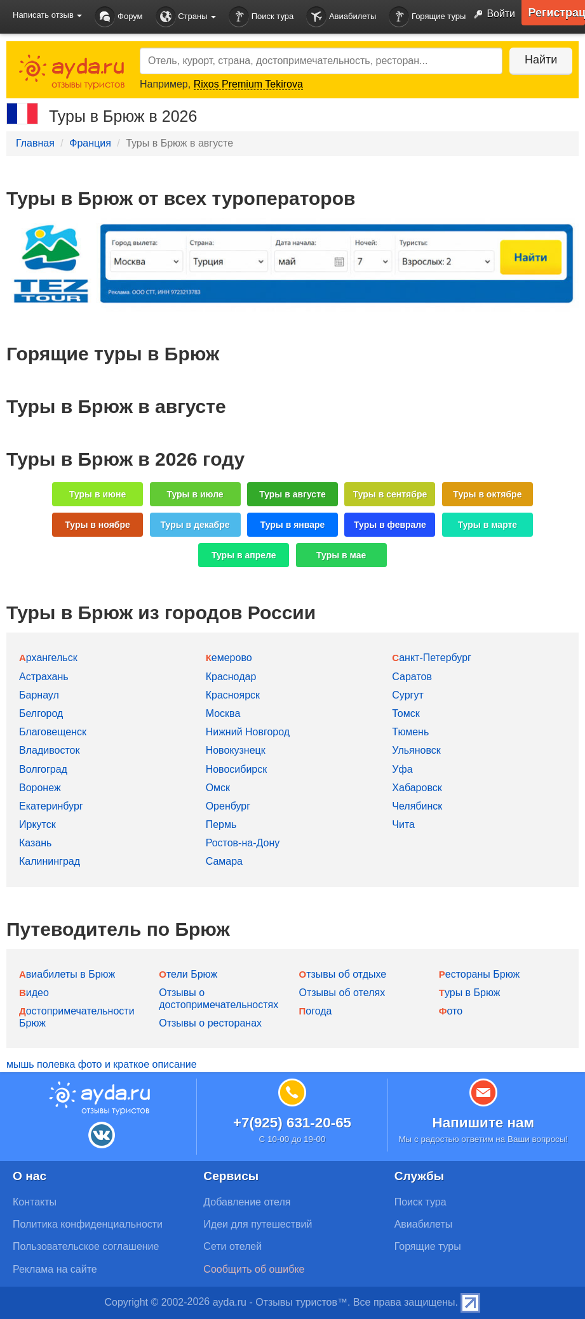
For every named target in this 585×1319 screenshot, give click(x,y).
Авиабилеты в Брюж (67, 974)
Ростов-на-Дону (243, 842)
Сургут (407, 695)
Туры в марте (487, 525)
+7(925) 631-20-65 (292, 1123)
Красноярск (233, 695)
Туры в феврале (390, 525)
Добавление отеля (246, 1202)
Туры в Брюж (470, 992)
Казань (35, 842)
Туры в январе (292, 525)
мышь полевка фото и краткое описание (101, 1064)
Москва (223, 713)
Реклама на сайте (55, 1269)
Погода (315, 1011)
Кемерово (229, 657)
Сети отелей (232, 1246)
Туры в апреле (244, 555)
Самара (224, 861)
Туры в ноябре (97, 525)
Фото (450, 1011)
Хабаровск (416, 787)
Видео (34, 992)
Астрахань (44, 676)
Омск (218, 787)
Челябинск (417, 806)
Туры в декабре (195, 525)
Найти (540, 59)
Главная (35, 143)
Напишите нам (484, 1123)
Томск (405, 713)
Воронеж (40, 787)
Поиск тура (261, 16)
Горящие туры (427, 16)
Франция (90, 143)
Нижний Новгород (248, 731)
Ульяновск (416, 750)
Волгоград (43, 769)
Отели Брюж (188, 974)
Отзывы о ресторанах (210, 1023)
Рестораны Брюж (479, 974)
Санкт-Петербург (431, 657)
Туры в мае (341, 555)
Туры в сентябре (390, 494)
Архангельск (48, 657)
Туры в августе (292, 494)
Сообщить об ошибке (253, 1269)
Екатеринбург (51, 806)
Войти (491, 14)
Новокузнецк (236, 750)
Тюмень (410, 731)
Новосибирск (236, 769)
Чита (403, 824)
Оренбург (228, 806)
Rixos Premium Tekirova (248, 84)
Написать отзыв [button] (47, 15)
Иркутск (37, 824)
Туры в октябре (487, 494)
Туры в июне (97, 494)
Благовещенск (52, 731)
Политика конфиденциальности (88, 1224)
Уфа (402, 769)
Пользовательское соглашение (86, 1246)
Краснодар (231, 676)
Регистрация (556, 12)
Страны (186, 16)
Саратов (412, 676)
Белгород (41, 713)
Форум (118, 16)
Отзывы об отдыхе (343, 974)
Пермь (221, 824)
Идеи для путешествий (257, 1224)
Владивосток (49, 750)
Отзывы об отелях (342, 992)
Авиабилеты (341, 16)
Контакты (35, 1202)
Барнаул (39, 695)
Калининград (49, 861)
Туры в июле (194, 494)
